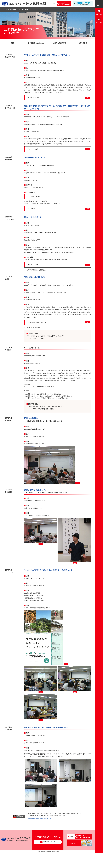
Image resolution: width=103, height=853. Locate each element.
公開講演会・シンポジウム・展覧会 (19, 9)
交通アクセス (99, 14)
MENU (99, 5)
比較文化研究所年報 (59, 43)
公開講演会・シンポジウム (36, 43)
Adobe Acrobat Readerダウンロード (39, 818)
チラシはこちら (32, 208)
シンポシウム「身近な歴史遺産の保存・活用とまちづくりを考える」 (48, 570)
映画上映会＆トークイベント (34, 157)
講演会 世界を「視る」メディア (35, 490)
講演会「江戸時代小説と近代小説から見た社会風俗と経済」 (46, 727)
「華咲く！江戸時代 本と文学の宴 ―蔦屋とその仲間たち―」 (47, 55)
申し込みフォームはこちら (35, 196)
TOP (5, 9)
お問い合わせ (99, 22)
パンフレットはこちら (33, 97)
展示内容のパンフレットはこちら (37, 322)
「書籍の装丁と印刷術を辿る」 (35, 277)
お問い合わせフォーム (49, 842)
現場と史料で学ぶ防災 (32, 217)
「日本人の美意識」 (31, 418)
